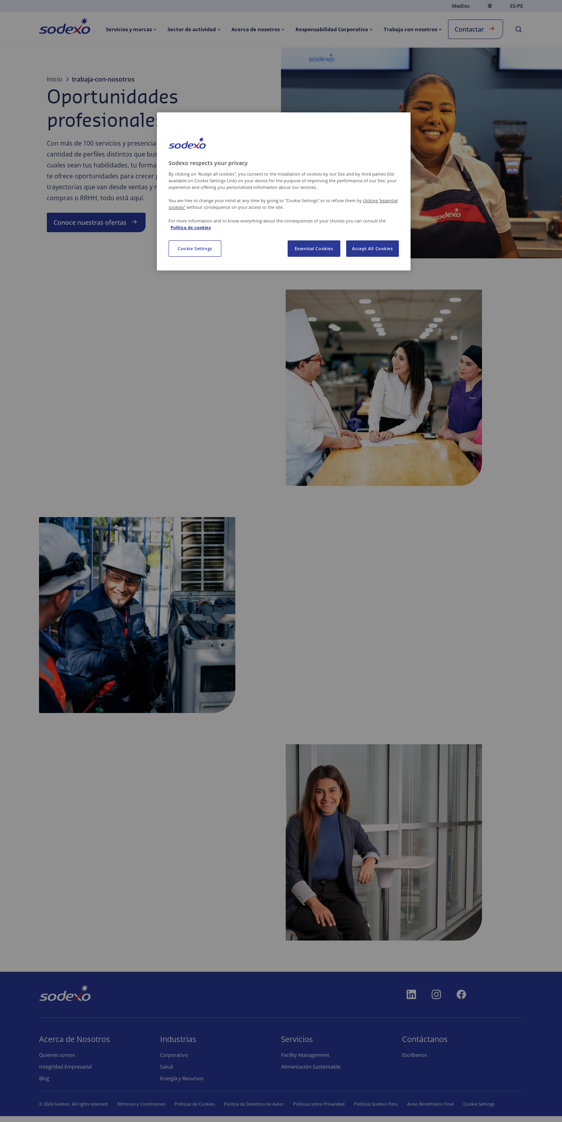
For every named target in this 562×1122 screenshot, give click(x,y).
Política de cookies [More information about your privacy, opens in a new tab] (191, 227)
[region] (284, 191)
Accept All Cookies (372, 248)
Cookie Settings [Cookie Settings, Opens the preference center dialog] (195, 248)
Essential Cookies (314, 248)
